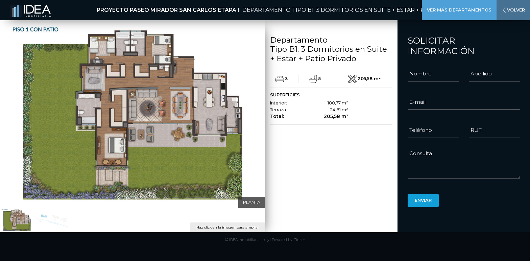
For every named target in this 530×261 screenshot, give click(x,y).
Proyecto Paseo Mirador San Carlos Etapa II (169, 10)
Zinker (299, 240)
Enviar (423, 200)
